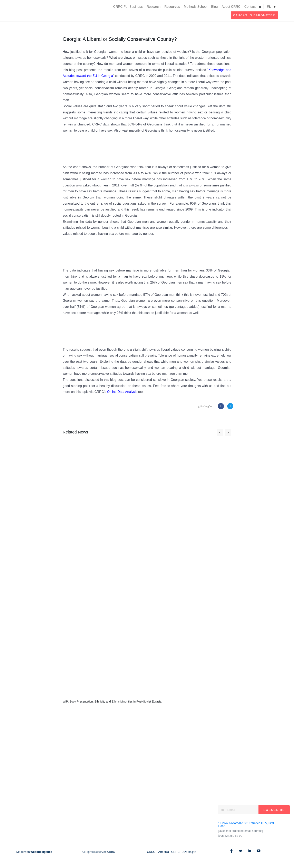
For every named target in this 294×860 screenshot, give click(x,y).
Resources (172, 6)
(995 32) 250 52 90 (230, 835)
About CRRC (231, 6)
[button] (260, 6)
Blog (214, 6)
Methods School (195, 6)
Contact (250, 6)
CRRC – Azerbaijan (183, 852)
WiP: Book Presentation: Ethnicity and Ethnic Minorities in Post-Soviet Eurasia (112, 701)
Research (153, 6)
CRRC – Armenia (158, 852)
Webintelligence (41, 852)
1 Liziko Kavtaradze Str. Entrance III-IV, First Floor (246, 824)
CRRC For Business (128, 6)
